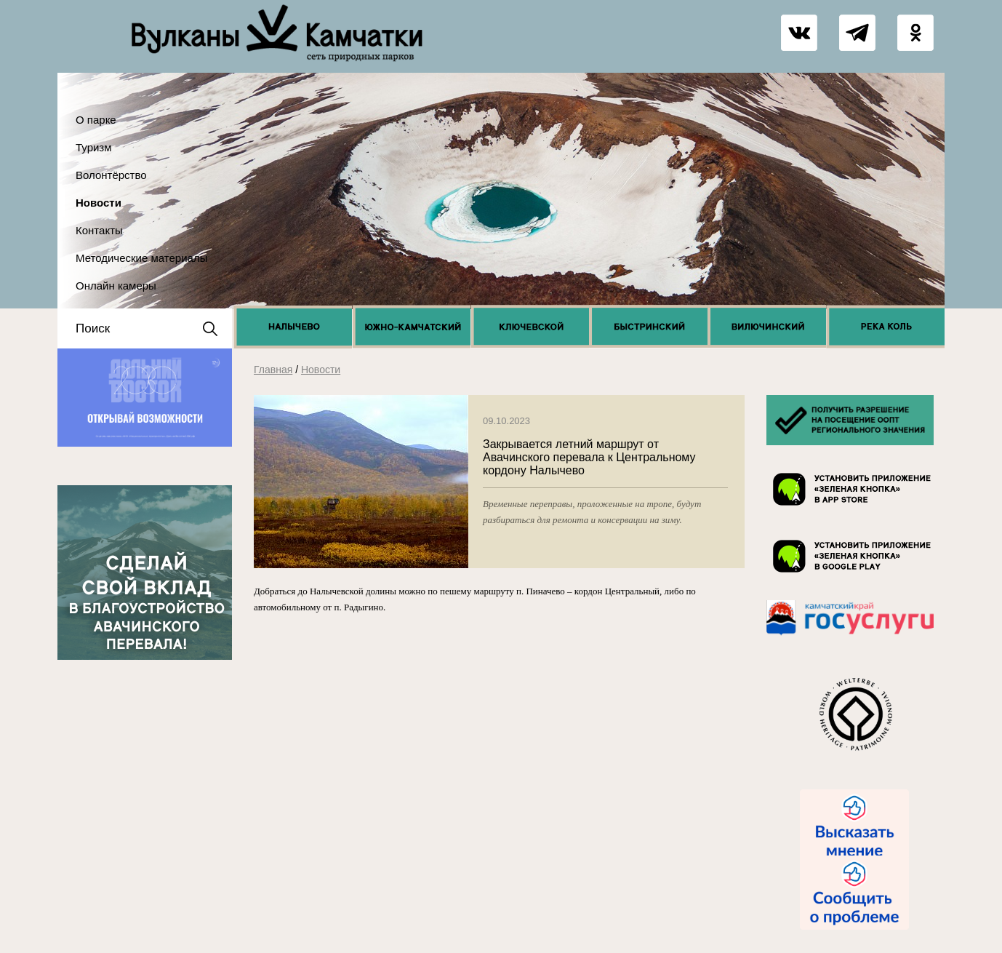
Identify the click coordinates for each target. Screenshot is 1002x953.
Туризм (94, 147)
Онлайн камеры (116, 285)
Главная (273, 369)
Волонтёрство (111, 175)
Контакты (99, 230)
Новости (98, 202)
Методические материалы (141, 258)
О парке (96, 119)
